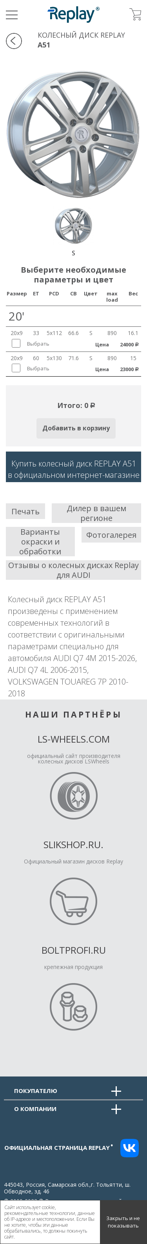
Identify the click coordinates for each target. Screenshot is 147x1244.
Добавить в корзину (76, 428)
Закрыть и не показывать (123, 1222)
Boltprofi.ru (74, 949)
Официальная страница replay (58, 1147)
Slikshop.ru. (73, 844)
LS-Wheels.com (74, 738)
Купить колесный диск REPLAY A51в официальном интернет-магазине (74, 469)
